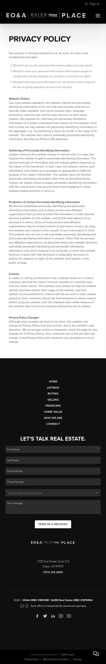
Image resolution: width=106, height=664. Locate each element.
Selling (53, 400)
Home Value (53, 412)
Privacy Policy (31, 659)
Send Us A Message (53, 524)
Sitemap (77, 659)
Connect (53, 424)
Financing (53, 406)
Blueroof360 (50, 654)
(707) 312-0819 (53, 572)
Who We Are (53, 418)
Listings (53, 387)
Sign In (92, 4)
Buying (53, 393)
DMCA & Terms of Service (56, 659)
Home (53, 381)
